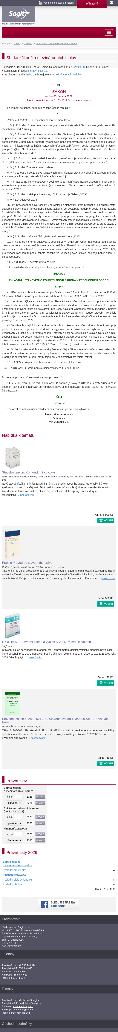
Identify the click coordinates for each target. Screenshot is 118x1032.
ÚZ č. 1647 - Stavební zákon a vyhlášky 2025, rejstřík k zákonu (46, 642)
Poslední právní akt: (14, 870)
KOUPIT (108, 520)
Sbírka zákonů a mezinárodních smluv (56, 43)
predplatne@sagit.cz (30, 1003)
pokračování (27, 494)
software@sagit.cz (23, 1006)
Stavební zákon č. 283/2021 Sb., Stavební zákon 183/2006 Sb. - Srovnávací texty (55, 720)
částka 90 (79, 66)
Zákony (28, 43)
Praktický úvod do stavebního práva (27, 563)
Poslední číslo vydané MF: (18, 879)
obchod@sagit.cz (31, 1000)
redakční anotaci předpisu (67, 74)
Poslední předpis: (13, 884)
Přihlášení (92, 3)
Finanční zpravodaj (15, 874)
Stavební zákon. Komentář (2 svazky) (28, 472)
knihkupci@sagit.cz (24, 1009)
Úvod (17, 43)
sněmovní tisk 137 (38, 70)
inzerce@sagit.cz (20, 1012)
